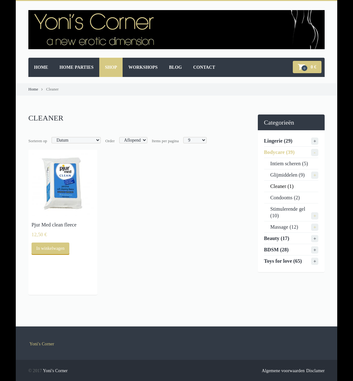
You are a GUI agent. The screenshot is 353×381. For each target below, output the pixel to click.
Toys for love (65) (283, 261)
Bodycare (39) (279, 152)
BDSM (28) (276, 249)
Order (110, 141)
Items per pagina (165, 141)
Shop (111, 67)
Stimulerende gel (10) (287, 212)
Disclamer (315, 370)
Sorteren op (37, 141)
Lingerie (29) (278, 141)
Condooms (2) (285, 197)
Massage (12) (284, 227)
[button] (307, 67)
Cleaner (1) (282, 186)
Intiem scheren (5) (289, 163)
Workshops (143, 67)
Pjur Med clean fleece (54, 224)
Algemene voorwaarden (283, 370)
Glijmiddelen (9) (287, 175)
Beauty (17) (276, 238)
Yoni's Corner (42, 344)
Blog (175, 67)
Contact (204, 67)
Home (41, 67)
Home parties (77, 67)
